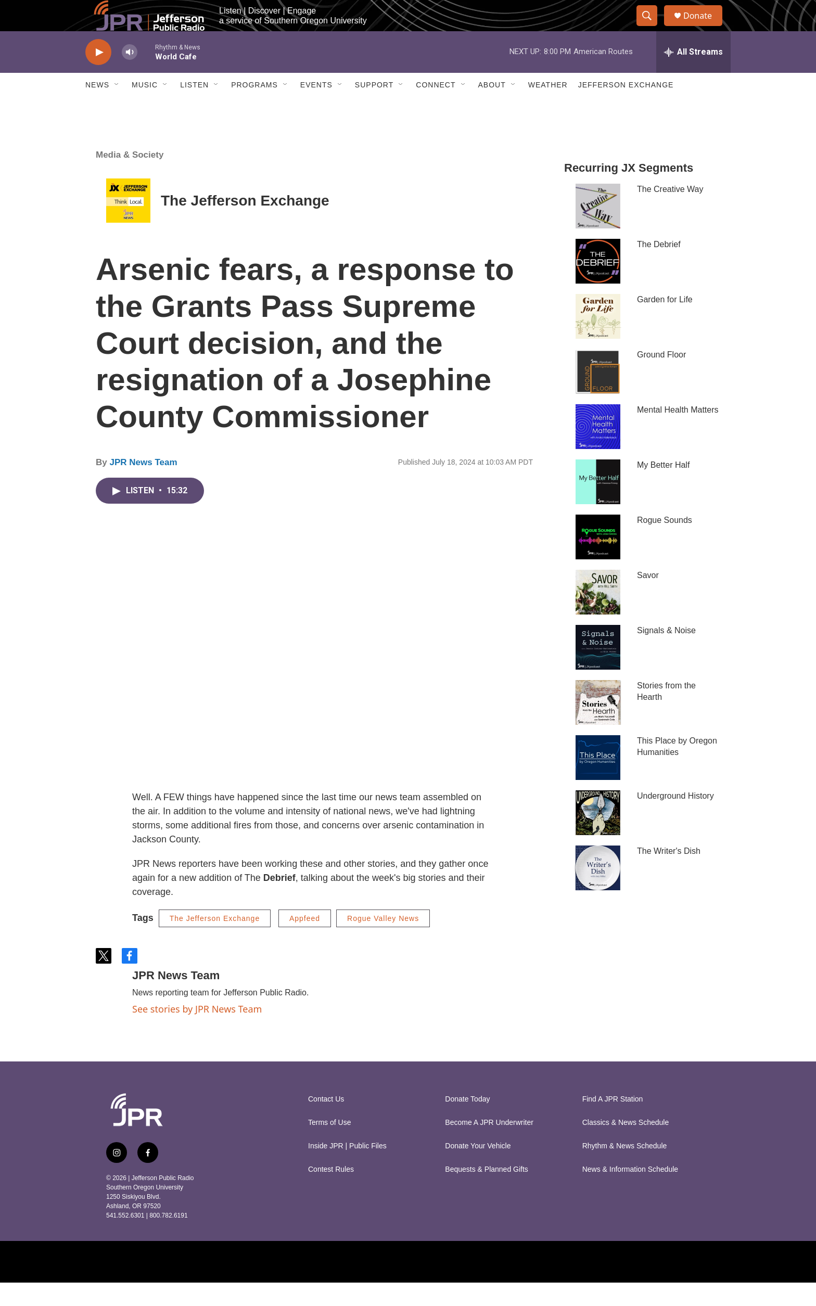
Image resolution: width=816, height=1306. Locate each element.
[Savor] (598, 615)
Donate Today (467, 1122)
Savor (648, 598)
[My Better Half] (598, 505)
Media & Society (129, 178)
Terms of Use (329, 1146)
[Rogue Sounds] (598, 560)
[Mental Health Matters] (598, 450)
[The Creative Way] (598, 229)
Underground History (675, 819)
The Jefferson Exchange (245, 224)
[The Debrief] (598, 284)
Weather (548, 108)
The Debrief (659, 267)
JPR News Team (143, 486)
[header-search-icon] (651, 27)
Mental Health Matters (678, 433)
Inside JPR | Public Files (347, 1169)
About (492, 108)
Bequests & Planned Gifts (486, 1193)
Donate (704, 27)
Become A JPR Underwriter (489, 1146)
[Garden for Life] (598, 339)
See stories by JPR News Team (197, 1032)
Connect (435, 108)
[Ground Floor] (598, 395)
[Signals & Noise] (598, 670)
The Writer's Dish (668, 874)
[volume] (129, 75)
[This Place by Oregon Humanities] (598, 781)
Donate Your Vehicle (478, 1169)
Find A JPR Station (612, 1122)
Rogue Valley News (383, 942)
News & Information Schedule (630, 1193)
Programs (254, 108)
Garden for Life (665, 322)
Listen (194, 108)
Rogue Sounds (664, 543)
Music (145, 108)
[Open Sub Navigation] (117, 108)
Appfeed (304, 942)
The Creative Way (670, 212)
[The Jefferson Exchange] (128, 224)
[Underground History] (598, 836)
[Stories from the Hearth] (598, 725)
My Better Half (663, 488)
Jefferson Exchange (626, 108)
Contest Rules (331, 1193)
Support (374, 108)
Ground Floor (661, 378)
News (97, 108)
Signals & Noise (666, 653)
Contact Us (326, 1122)
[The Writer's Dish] (598, 891)
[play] (98, 76)
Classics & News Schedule (625, 1146)
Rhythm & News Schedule (624, 1169)
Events (316, 108)
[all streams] (693, 75)
